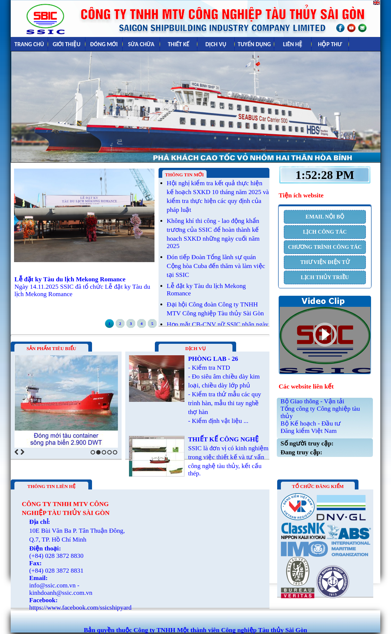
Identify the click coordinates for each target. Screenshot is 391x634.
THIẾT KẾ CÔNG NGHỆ (223, 439)
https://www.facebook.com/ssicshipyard (80, 607)
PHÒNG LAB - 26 (213, 358)
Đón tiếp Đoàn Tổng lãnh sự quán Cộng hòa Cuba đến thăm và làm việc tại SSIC (216, 266)
